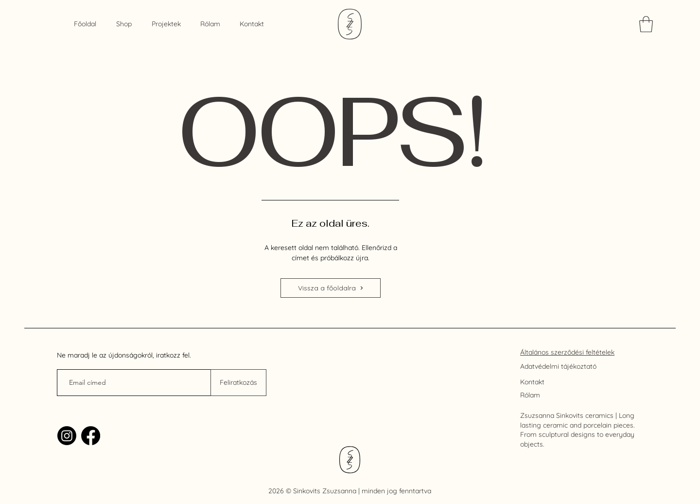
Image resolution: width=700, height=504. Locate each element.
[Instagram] (66, 435)
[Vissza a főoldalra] (330, 288)
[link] (646, 24)
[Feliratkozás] (238, 382)
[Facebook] (90, 435)
